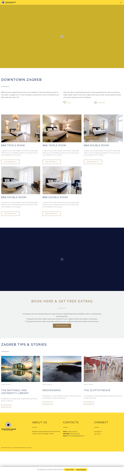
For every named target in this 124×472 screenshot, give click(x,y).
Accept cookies (69, 469)
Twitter (97, 434)
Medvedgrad (52, 390)
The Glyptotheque (97, 390)
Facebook (98, 431)
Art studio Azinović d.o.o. (7, 447)
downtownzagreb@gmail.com (75, 436)
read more (6, 405)
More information (81, 469)
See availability (10, 161)
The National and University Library (15, 391)
